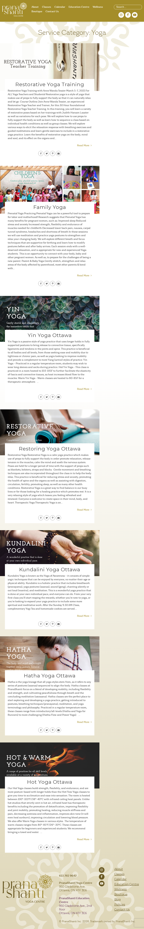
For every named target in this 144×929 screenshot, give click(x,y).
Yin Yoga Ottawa (50, 335)
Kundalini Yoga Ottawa (49, 569)
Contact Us (52, 11)
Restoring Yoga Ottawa (50, 449)
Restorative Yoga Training (49, 84)
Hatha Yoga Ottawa (50, 676)
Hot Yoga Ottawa (49, 782)
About (35, 7)
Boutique (37, 11)
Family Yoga (49, 207)
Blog (117, 899)
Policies (119, 904)
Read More (84, 145)
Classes (46, 7)
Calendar (59, 7)
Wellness (98, 7)
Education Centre (79, 7)
